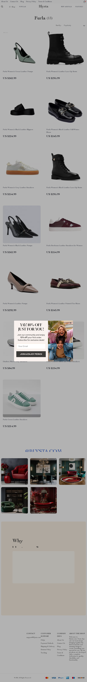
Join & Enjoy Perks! (31, 354)
